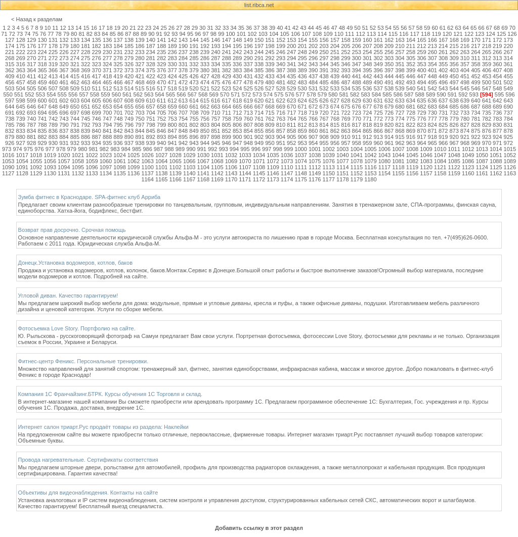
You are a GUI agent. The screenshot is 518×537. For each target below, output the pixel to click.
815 (334, 125)
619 (247, 100)
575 (278, 94)
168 (453, 40)
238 (193, 52)
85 (113, 34)
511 (96, 88)
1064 (161, 161)
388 (291, 70)
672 (313, 107)
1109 (273, 167)
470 (161, 82)
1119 (412, 167)
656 (139, 107)
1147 (287, 173)
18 (109, 28)
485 (323, 82)
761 (259, 119)
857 (280, 131)
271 (42, 58)
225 (53, 52)
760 (247, 119)
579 (322, 94)
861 (323, 131)
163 (399, 40)
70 (512, 28)
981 (93, 149)
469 (150, 82)
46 (326, 28)
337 (247, 64)
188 (161, 46)
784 (508, 119)
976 (39, 149)
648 (53, 107)
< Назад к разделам (36, 19)
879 (9, 137)
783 (497, 119)
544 (453, 88)
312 (486, 58)
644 (9, 107)
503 (9, 88)
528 (280, 88)
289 (237, 58)
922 (475, 137)
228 (85, 52)
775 (410, 119)
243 (247, 52)
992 (212, 149)
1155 (398, 173)
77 (51, 34)
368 (74, 70)
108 (317, 34)
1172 (259, 179)
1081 (398, 161)
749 (129, 119)
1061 (119, 161)
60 (434, 28)
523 (226, 88)
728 (410, 113)
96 (198, 34)
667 (259, 107)
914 (389, 137)
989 (180, 149)
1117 (384, 167)
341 (291, 64)
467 (129, 82)
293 (280, 58)
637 (443, 100)
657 (150, 107)
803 (204, 125)
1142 (217, 173)
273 (63, 58)
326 (129, 64)
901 (247, 137)
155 (313, 40)
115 (393, 34)
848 (183, 131)
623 (291, 100)
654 (117, 107)
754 (183, 119)
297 (323, 58)
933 (85, 143)
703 (139, 113)
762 (269, 119)
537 (377, 88)
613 (183, 100)
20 (125, 28)
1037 (300, 155)
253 (356, 52)
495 (432, 82)
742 (53, 119)
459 (42, 82)
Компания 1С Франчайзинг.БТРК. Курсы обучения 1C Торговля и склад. (110, 394)
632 (389, 100)
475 (215, 82)
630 (367, 100)
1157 (426, 173)
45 (319, 28)
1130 (50, 173)
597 (9, 100)
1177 (328, 179)
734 (475, 113)
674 (334, 107)
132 (63, 40)
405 (475, 70)
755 (193, 119)
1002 (328, 149)
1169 (217, 179)
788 (42, 125)
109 (327, 34)
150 (259, 40)
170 (475, 40)
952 (291, 143)
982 (104, 149)
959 (367, 143)
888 (107, 137)
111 (349, 34)
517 (161, 88)
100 (230, 34)
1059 (91, 161)
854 (247, 131)
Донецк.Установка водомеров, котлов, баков (75, 263)
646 (31, 107)
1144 (245, 173)
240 (215, 52)
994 (234, 149)
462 (74, 82)
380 (204, 70)
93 (174, 34)
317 (31, 64)
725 (377, 113)
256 (389, 52)
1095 (78, 167)
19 (117, 28)
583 (365, 94)
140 (150, 40)
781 (475, 119)
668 (269, 107)
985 (136, 149)
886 (85, 137)
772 (377, 119)
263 (464, 52)
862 (334, 131)
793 (96, 125)
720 (323, 113)
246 (280, 52)
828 (475, 125)
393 (345, 70)
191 (193, 46)
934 (96, 143)
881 (31, 137)
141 (161, 40)
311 (475, 58)
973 (6, 149)
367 (63, 70)
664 (226, 107)
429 (226, 76)
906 (302, 137)
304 (399, 58)
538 (389, 88)
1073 (287, 161)
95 (190, 34)
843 (129, 131)
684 (443, 107)
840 (96, 131)
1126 (510, 167)
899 (226, 137)
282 (161, 58)
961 (389, 143)
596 (509, 94)
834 (31, 131)
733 (464, 113)
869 (410, 131)
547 (486, 88)
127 (9, 40)
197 (259, 46)
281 (150, 58)
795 (117, 125)
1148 (300, 173)
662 (204, 107)
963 (410, 143)
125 (501, 34)
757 (215, 119)
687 (475, 107)
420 (129, 76)
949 (259, 143)
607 (117, 100)
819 (377, 125)
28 (187, 28)
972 (508, 143)
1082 (412, 161)
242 (237, 52)
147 (226, 40)
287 (215, 58)
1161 (482, 173)
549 (508, 88)
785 (9, 125)
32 (218, 28)
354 (432, 64)
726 (389, 113)
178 (53, 46)
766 (313, 119)
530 (302, 88)
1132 (78, 173)
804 (215, 125)
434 (280, 76)
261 (443, 52)
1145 (259, 173)
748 (117, 119)
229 (96, 52)
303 (389, 58)
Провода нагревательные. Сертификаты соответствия (88, 460)
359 (486, 64)
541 (421, 88)
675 (345, 107)
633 (399, 100)
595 (499, 94)
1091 (22, 167)
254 (367, 52)
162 (389, 40)
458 (31, 82)
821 (399, 125)
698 (85, 113)
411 (31, 76)
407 (497, 70)
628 (345, 100)
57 (412, 28)
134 (85, 40)
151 (269, 40)
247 (291, 52)
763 (280, 119)
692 (20, 113)
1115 (357, 167)
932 (74, 143)
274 (74, 58)
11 (55, 28)
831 (508, 125)
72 (12, 34)
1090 (8, 167)
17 (102, 28)
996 (256, 149)
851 (215, 131)
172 (497, 40)
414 (63, 76)
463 (85, 82)
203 (323, 46)
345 (334, 64)
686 (464, 107)
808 (259, 125)
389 (302, 70)
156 (323, 40)
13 (71, 28)
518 (172, 88)
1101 (161, 167)
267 (508, 52)
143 (183, 40)
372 (117, 70)
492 (399, 82)
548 (497, 88)
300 (356, 58)
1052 (510, 155)
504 (20, 88)
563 (148, 94)
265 (486, 52)
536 (367, 88)
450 (453, 76)
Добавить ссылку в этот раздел (259, 528)
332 (193, 64)
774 (399, 119)
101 (241, 34)
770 (356, 119)
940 (161, 143)
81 (81, 34)
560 (116, 94)
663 (215, 107)
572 (246, 94)
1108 (259, 167)
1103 (189, 167)
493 (410, 82)
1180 (370, 179)
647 (42, 107)
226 (63, 52)
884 (63, 137)
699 (96, 113)
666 (247, 107)
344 (323, 64)
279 (129, 58)
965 (432, 143)
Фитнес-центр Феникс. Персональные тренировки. (83, 361)
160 (367, 40)
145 (204, 40)
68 (497, 28)
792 (85, 125)
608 (129, 100)
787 (31, 125)
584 (376, 94)
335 (226, 64)
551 (18, 94)
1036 (287, 155)
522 (215, 88)
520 (193, 88)
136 (107, 40)
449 (443, 76)
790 (63, 125)
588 (419, 94)
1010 (440, 149)
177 (42, 46)
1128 (22, 173)
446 (410, 76)
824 (432, 125)
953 (302, 143)
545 (464, 88)
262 (453, 52)
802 (193, 125)
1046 (426, 155)
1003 (342, 149)
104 (273, 34)
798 (150, 125)
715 (269, 113)
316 (20, 64)
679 (389, 107)
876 (486, 131)
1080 (384, 161)
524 (237, 88)
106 (295, 34)
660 (183, 107)
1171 (245, 179)
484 (313, 82)
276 (96, 58)
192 (204, 46)
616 (215, 100)
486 (334, 82)
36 (249, 28)
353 (421, 64)
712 (237, 113)
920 (453, 137)
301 (367, 58)
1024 (119, 155)
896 (193, 137)
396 (377, 70)
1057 (64, 161)
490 (377, 82)
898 (215, 137)
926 (9, 143)
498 (464, 82)
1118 (398, 167)
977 (50, 149)
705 (161, 113)
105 (284, 34)
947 (237, 143)
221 (9, 52)
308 (443, 58)
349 (377, 64)
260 (432, 52)
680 (399, 107)
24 (156, 28)
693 (31, 113)
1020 (64, 155)
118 (425, 34)
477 (237, 82)
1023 (106, 155)
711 (226, 113)
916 (410, 137)
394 (356, 70)
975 (28, 149)
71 (4, 34)
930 (53, 143)
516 (150, 88)
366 (53, 70)
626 (323, 100)
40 (280, 28)
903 (269, 137)
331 (183, 64)
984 (126, 149)
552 (29, 94)
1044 (398, 155)
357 (464, 64)
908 (323, 137)
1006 (384, 149)
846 (161, 131)
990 (190, 149)
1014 (496, 149)
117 (414, 34)
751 (150, 119)
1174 (287, 179)
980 (82, 149)
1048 (454, 155)
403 (453, 70)
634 (410, 100)
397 (389, 70)
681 (410, 107)
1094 (64, 167)
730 (432, 113)
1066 (189, 161)
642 (497, 100)
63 (458, 28)
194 (226, 46)
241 (226, 52)
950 (269, 143)
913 (377, 137)
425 (183, 76)
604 (85, 100)
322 (85, 64)
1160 (468, 173)
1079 (370, 161)
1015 (510, 149)
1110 (287, 167)
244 (259, 52)
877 (497, 131)
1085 (454, 161)
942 (183, 143)
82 (90, 34)
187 (150, 46)
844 (139, 131)
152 (280, 40)
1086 (468, 161)
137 (117, 40)
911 (356, 137)
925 (508, 137)
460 (53, 82)
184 (117, 46)
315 (9, 64)
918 (432, 137)
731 (443, 113)
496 (443, 82)
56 (404, 28)
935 (107, 143)
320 (63, 64)
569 (213, 94)
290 (247, 58)
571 (235, 94)
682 (421, 107)
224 (42, 52)
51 (365, 28)
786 (20, 125)
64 (466, 28)
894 (172, 137)
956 (334, 143)
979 (71, 149)
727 (399, 113)
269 (20, 58)
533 (334, 88)
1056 (50, 161)
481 (280, 82)
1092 (36, 167)
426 (193, 76)
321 (74, 64)
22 (141, 28)
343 (313, 64)
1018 (36, 155)
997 (266, 149)
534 (345, 88)
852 (226, 131)
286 (204, 58)
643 (508, 100)
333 (204, 64)
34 (233, 28)
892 (150, 137)
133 (74, 40)
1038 (315, 155)
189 (172, 46)
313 (497, 58)
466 (117, 82)
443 (377, 76)
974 (17, 149)
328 (150, 64)
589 (430, 94)
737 (508, 113)
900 (237, 137)
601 (53, 100)
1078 (357, 161)
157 (334, 40)
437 (313, 76)
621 (269, 100)
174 (9, 46)
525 (247, 88)
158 (345, 40)
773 (389, 119)
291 (259, 58)
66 (481, 28)
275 (85, 58)
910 (345, 137)
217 (475, 46)
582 (354, 94)
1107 (245, 167)
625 (313, 100)
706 (172, 113)
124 (490, 34)
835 (42, 131)
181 (85, 46)
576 (289, 94)
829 (486, 125)
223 (31, 52)
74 (27, 34)
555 (62, 94)
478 (247, 82)
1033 (245, 155)
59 (427, 28)
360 (497, 64)
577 (300, 94)
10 (48, 28)
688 (486, 107)
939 (150, 143)
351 (399, 64)
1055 (36, 161)
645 (20, 107)
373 (129, 70)
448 (432, 76)
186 (139, 46)
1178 (342, 179)
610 (150, 100)
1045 (412, 155)
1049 (468, 155)
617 (226, 100)
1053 (8, 161)
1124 (482, 167)
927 (20, 143)
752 (161, 119)
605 (96, 100)
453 (486, 76)
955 (323, 143)
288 (226, 58)
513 (117, 88)
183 (107, 46)
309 (453, 58)
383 (237, 70)
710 (215, 113)
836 (53, 131)
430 (237, 76)
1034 (259, 155)
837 (63, 131)
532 (323, 88)
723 (356, 113)
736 (497, 113)
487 (345, 82)
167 (443, 40)
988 (169, 149)
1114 (342, 167)
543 (443, 88)
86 (120, 34)
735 (486, 113)
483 (302, 82)
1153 (370, 173)
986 (147, 149)
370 (96, 70)
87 (128, 34)
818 (367, 125)
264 (475, 52)
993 (223, 149)
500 (486, 82)
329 (161, 64)
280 (139, 58)
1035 (273, 155)
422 (150, 76)
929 (42, 143)
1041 (357, 155)
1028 (175, 155)
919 (443, 137)
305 (410, 58)
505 (31, 88)
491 (389, 82)
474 (204, 82)
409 (9, 76)
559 (105, 94)
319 (53, 64)
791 (74, 125)
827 (464, 125)
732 (453, 113)
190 (183, 46)
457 (20, 82)
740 (31, 119)
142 (172, 40)
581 (344, 94)
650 (74, 107)
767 (323, 119)
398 (399, 70)
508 (63, 88)
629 (356, 100)
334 (215, 64)
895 (183, 137)
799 (161, 125)
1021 (78, 155)
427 (204, 76)
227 (74, 52)
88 (136, 34)
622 (280, 100)
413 (53, 76)
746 (96, 119)
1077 (342, 161)
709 (204, 113)
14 (78, 28)
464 (96, 82)
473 (193, 82)
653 (107, 107)
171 (486, 40)
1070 (245, 161)
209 (389, 46)
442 (367, 76)
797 (139, 125)
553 (40, 94)
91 (159, 34)
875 (475, 131)
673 (323, 107)
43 (303, 28)
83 (97, 34)
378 (183, 70)
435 (291, 76)
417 (96, 76)
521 (204, 88)
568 (202, 94)
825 (443, 125)
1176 (315, 179)
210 (399, 46)
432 (259, 76)
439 (334, 76)
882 (42, 137)
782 (486, 119)
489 (367, 82)
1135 (119, 173)
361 (508, 64)
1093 (50, 167)
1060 (106, 161)
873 (453, 131)
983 (114, 149)
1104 (203, 167)
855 (259, 131)
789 (53, 125)
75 (35, 34)
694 (42, 113)
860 (313, 131)
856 (269, 131)
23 (148, 28)
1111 (300, 167)
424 (172, 76)
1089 (510, 161)
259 (421, 52)
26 (171, 28)
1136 (133, 173)
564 (159, 94)
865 (367, 131)
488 (356, 82)
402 (443, 70)
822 (410, 125)
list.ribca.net (259, 5)
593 (474, 94)
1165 (161, 179)
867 (389, 131)
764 (291, 119)
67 (489, 28)
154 (302, 40)
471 (172, 82)
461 (63, 82)
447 (421, 76)
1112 (315, 167)
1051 (496, 155)
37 (256, 28)
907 (313, 137)
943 (193, 143)
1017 (22, 155)
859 (302, 131)
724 (367, 113)
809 (269, 125)
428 (215, 76)
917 (421, 137)
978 (60, 149)
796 (129, 125)
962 (399, 143)
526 (259, 88)
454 (497, 76)
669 (280, 107)
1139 (175, 173)
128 (20, 40)
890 (129, 137)
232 (129, 52)
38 (265, 28)
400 (421, 70)
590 (441, 94)
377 (172, 70)
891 (139, 137)
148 (237, 40)
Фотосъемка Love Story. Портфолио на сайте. (77, 328)
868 (399, 131)
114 (381, 34)
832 (9, 131)
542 (432, 88)
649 (63, 107)
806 (237, 125)
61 (443, 28)
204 (334, 46)
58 (419, 28)
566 (181, 94)
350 (389, 64)
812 (302, 125)
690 (508, 107)
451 (464, 76)
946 (226, 143)
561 (127, 94)
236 (172, 52)
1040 (342, 155)
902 (259, 137)
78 (58, 34)
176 (31, 46)
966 (443, 143)
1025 (133, 155)
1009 (426, 149)
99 (221, 34)
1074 (300, 161)
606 (107, 100)
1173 (273, 179)
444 (389, 76)
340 (280, 64)
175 (20, 46)
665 (237, 107)
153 (291, 40)
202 (313, 46)
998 (277, 149)
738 (9, 119)
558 (94, 94)
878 (508, 131)
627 (334, 100)
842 (117, 131)
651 (85, 107)
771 (367, 119)
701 (117, 113)
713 (247, 113)
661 (193, 107)
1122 (454, 167)
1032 (231, 155)
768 (334, 119)
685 (453, 107)
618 (237, 100)
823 (421, 125)
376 (161, 70)
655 (129, 107)
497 (453, 82)
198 (269, 46)
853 (237, 131)
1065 (175, 161)
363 (20, 70)
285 (193, 58)
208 (377, 46)
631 (377, 100)
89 (144, 34)
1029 (189, 155)
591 (452, 94)
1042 (370, 155)
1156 (412, 173)
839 (85, 131)
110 (338, 34)
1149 (315, 173)
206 (356, 46)
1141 (203, 173)
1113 (328, 167)
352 (410, 64)
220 (508, 46)
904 (280, 137)
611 (161, 100)
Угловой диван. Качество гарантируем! (68, 295)
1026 (147, 155)
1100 (147, 167)
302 (377, 58)
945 (215, 143)
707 (183, 113)
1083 (426, 161)
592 (462, 94)
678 (377, 107)
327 (139, 64)
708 (193, 113)
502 (508, 82)
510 (85, 88)
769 (345, 119)
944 (204, 143)
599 (31, 100)
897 (204, 137)
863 (345, 131)
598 (20, 100)
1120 (426, 167)
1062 (133, 161)
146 (215, 40)
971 (497, 143)
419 (117, 76)
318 (42, 64)
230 (107, 52)
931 (63, 143)
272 (53, 58)
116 (403, 34)
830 (497, 125)
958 (356, 143)
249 (313, 52)
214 (443, 46)
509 (74, 88)
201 (302, 46)
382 (226, 70)
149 (247, 40)
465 (107, 82)
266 (497, 52)
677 (367, 107)
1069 (231, 161)
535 (356, 88)
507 (53, 88)
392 (334, 70)
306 (421, 58)
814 (323, 125)
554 (51, 94)
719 (313, 113)
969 (475, 143)
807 (247, 125)
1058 (78, 161)
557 (83, 94)
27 (179, 28)
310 (464, 58)
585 (387, 94)
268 (9, 58)
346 (345, 64)
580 (332, 94)
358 (475, 64)
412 (42, 76)
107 (306, 34)
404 (464, 70)
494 (421, 82)
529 (291, 88)
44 (311, 28)
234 (150, 52)
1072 (273, 161)
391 (323, 70)
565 (170, 94)
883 (53, 137)
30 (202, 28)
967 (453, 143)
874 (464, 131)
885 (74, 137)
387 (280, 70)
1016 (8, 155)
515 (139, 88)
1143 (231, 173)
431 (247, 76)
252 (345, 52)
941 (172, 143)
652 (96, 107)
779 (453, 119)
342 (302, 64)
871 (432, 131)
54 (388, 28)
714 (259, 113)
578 (311, 94)
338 (259, 64)
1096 (91, 167)
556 (72, 94)
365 (42, 70)
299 (345, 58)
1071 (259, 161)
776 (421, 119)
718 (302, 113)
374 (139, 70)
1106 (231, 167)
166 (432, 40)
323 (96, 64)
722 (345, 113)
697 (74, 113)
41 (288, 28)
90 (151, 34)
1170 (231, 179)
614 (193, 100)
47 (334, 28)
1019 (50, 155)
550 (7, 94)
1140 (189, 173)
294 (291, 58)
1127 (8, 173)
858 (291, 131)
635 (421, 100)
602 (63, 100)
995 (244, 149)
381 (215, 70)
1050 (482, 155)
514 (129, 88)
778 (443, 119)
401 (432, 70)
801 (183, 125)
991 (201, 149)
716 (280, 113)
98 (213, 34)
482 (291, 82)
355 (443, 64)
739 (20, 119)
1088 (496, 161)
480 (269, 82)
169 (464, 40)
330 (172, 64)
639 (464, 100)
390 (313, 70)
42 (295, 28)
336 (237, 64)
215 (453, 46)
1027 (161, 155)
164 (410, 40)
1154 (384, 173)
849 (193, 131)
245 (269, 52)
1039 (328, 155)
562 (138, 94)
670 (291, 107)
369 (85, 70)
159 (356, 40)
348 (367, 64)
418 (107, 76)
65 (473, 28)
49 (350, 28)
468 (139, 82)
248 (302, 52)
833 (20, 131)
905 (291, 137)
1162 (496, 173)
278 (117, 58)
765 (302, 119)
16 (94, 28)
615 (204, 100)
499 (475, 82)
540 (410, 88)
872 (443, 131)
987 (158, 149)
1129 (36, 173)
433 (269, 76)
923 (486, 137)
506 (42, 88)
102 (251, 34)
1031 (217, 155)
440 (345, 76)
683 (432, 107)
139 (139, 40)
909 (334, 137)
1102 (175, 167)
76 (43, 34)
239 (204, 52)
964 (421, 143)
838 (74, 131)
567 (192, 94)
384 (247, 70)
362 (9, 70)
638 (453, 100)
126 (511, 34)
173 (508, 40)
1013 (482, 149)
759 (237, 119)
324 (107, 64)
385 (259, 70)
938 (139, 143)
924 (497, 137)
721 (334, 113)
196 (247, 46)
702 (129, 113)
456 (9, 82)
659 (172, 107)
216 (464, 46)
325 (117, 64)
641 (486, 100)
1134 (106, 173)
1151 (342, 173)
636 (432, 100)
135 (96, 40)
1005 (370, 149)
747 (107, 119)
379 (193, 70)
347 (356, 64)
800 (172, 125)
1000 (300, 149)
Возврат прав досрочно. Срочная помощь (72, 230)
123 (479, 34)
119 (436, 34)
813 (313, 125)
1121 (440, 167)
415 (74, 76)
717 (291, 113)
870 (421, 131)
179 (63, 46)
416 (85, 76)
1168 (203, 179)
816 (345, 125)
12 (63, 28)
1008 (412, 149)
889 (117, 137)
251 (334, 52)
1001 (315, 149)
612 (172, 100)
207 (367, 46)
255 (377, 52)
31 (210, 28)
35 (241, 28)
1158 (440, 173)
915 (399, 137)
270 (31, 58)
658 (161, 107)
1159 (454, 173)
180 (74, 46)
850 (204, 131)
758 (226, 119)
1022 (91, 155)
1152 (357, 173)
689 (497, 107)
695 (53, 113)
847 (172, 131)
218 (486, 46)
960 (377, 143)
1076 (328, 161)
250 (323, 52)
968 (464, 143)
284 (183, 58)
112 (360, 34)
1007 (398, 149)
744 (74, 119)
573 (257, 94)
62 (450, 28)
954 (313, 143)
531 (313, 88)
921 (464, 137)
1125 (496, 167)
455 (508, 76)
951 (280, 143)
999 (288, 149)
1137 (147, 173)
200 (291, 46)
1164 (147, 179)
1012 (468, 149)
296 (313, 58)
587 (408, 94)
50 (357, 28)
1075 (315, 161)
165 (421, 40)
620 (259, 100)
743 (63, 119)
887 (96, 137)
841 (107, 131)
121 (457, 34)
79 (66, 34)
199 (280, 46)
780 (464, 119)
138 (129, 40)
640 (475, 100)
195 (237, 46)
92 (167, 34)
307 (432, 58)
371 (107, 70)
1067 (203, 161)
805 (226, 125)
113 (371, 34)
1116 (370, 167)
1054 (22, 161)
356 (453, 64)
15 (86, 28)
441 (356, 76)
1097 (106, 167)
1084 (440, 161)
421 (139, 76)
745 (85, 119)
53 (380, 28)
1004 (357, 149)
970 (486, 143)
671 (302, 107)
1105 (217, 167)
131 (53, 40)
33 (226, 28)
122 (468, 34)
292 (269, 58)
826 (453, 125)
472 (183, 82)
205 (345, 46)
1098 (119, 167)
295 (302, 58)
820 (389, 125)
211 (410, 46)
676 (356, 107)
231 (117, 52)
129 (31, 40)
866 (377, 131)
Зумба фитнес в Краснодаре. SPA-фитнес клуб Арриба (89, 197)
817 (356, 125)
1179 (357, 179)
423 (161, 76)
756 (204, 119)
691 (9, 113)
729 (421, 113)
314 (508, 58)
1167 (189, 179)
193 (215, 46)
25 (164, 28)
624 (302, 100)
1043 (384, 155)
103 (263, 34)
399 (410, 70)
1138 (161, 173)
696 (63, 113)
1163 (510, 173)
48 (342, 28)
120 (447, 34)
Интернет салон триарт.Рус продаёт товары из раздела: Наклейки (103, 427)
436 (302, 76)
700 (107, 113)
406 (486, 70)
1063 (147, 161)
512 (107, 88)
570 (224, 94)
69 (504, 28)
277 (107, 58)
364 (31, 70)
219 (497, 46)
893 (161, 137)
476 (226, 82)
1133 (91, 173)
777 (432, 119)
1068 (217, 161)
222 (20, 52)
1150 (328, 173)
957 (345, 143)
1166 (175, 179)
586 (398, 94)
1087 (482, 161)
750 (139, 119)
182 (96, 46)
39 (272, 28)
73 (20, 34)
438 (323, 76)
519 (183, 88)
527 (269, 88)
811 (291, 125)
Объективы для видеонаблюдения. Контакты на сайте (88, 493)
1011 (454, 149)
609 (139, 100)
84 (105, 34)
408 (508, 70)
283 (172, 58)
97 (205, 34)
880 (20, 137)
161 (377, 40)
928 (31, 143)
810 (280, 125)
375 (150, 70)
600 (42, 100)
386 (269, 70)
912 (367, 137)
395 (367, 70)
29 (195, 28)
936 (117, 143)
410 (20, 76)
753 (172, 119)
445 (399, 76)
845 (150, 131)
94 (182, 34)
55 (396, 28)
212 (421, 46)
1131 (64, 173)
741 (42, 119)
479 (259, 82)
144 (193, 40)
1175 (300, 179)
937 (129, 143)
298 (334, 58)
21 (133, 28)
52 (373, 28)
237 (183, 52)
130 (42, 40)
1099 (133, 167)
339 (269, 64)
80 (74, 34)
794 (107, 125)
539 (399, 88)
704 (150, 113)
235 (161, 52)
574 (268, 94)
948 (247, 143)
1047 (440, 155)
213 (432, 46)
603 (74, 100)
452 (475, 76)
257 (399, 52)
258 (410, 52)
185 (129, 46)
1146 (273, 173)
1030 (203, 155)
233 (139, 52)
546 (475, 88)
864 (356, 131)
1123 (468, 167)
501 (497, 82)
